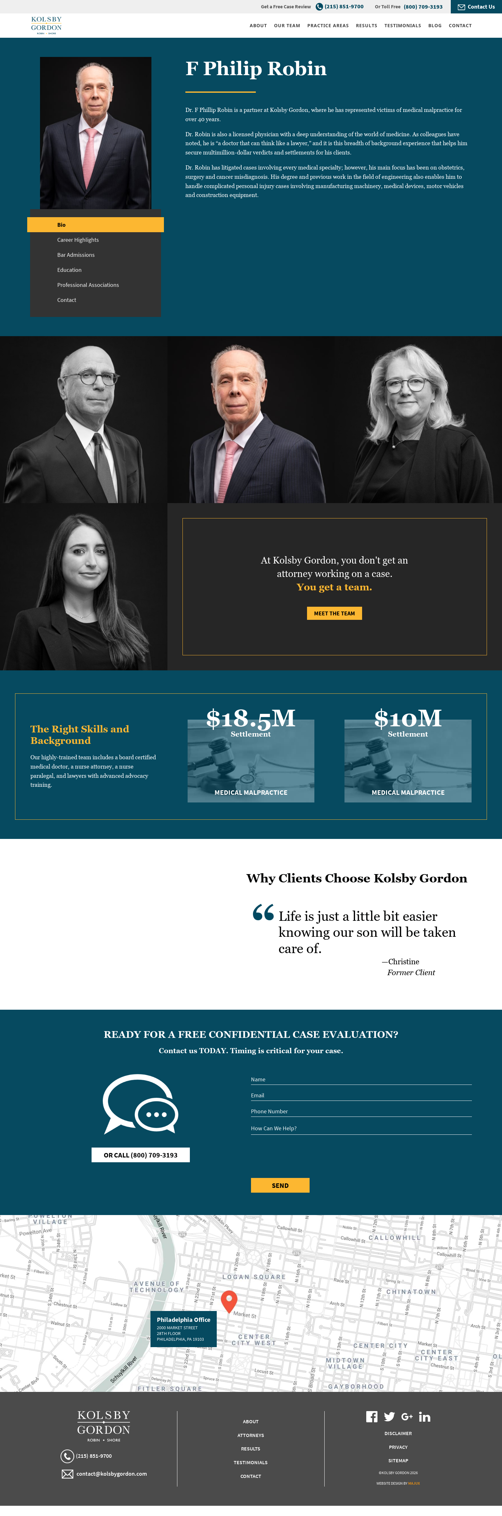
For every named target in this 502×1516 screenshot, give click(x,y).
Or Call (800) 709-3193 (141, 1154)
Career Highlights (78, 239)
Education (69, 269)
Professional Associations (88, 284)
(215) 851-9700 (344, 6)
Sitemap (398, 1460)
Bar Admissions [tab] (76, 254)
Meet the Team (334, 613)
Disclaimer (398, 1433)
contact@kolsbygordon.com (104, 1474)
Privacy (398, 1447)
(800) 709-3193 (423, 6)
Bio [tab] (61, 224)
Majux (414, 1483)
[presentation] (299, 1155)
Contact (66, 300)
